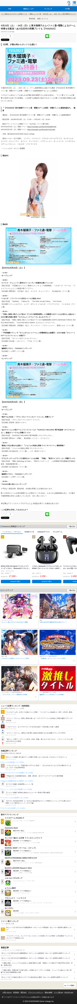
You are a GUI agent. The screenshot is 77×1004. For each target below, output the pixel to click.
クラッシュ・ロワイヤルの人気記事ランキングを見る (17, 789)
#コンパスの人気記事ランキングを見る (13, 762)
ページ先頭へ (70, 985)
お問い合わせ (7, 992)
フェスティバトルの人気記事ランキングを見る (15, 797)
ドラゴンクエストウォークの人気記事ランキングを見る (17, 772)
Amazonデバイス (43, 532)
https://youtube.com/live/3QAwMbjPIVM (41, 127)
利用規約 (16, 992)
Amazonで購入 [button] (15, 581)
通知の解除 (48, 992)
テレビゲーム (57, 532)
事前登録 (32, 18)
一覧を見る (71, 526)
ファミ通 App (8, 3)
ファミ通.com (58, 992)
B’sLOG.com (68, 992)
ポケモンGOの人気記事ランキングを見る (13, 808)
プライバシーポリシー (35, 992)
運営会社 (24, 992)
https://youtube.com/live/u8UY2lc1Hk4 (41, 129)
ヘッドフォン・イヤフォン (12, 532)
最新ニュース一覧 (35, 14)
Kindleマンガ (29, 532)
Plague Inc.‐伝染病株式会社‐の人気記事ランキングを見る (17, 781)
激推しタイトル (42, 18)
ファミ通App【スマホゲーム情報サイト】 (14, 14)
